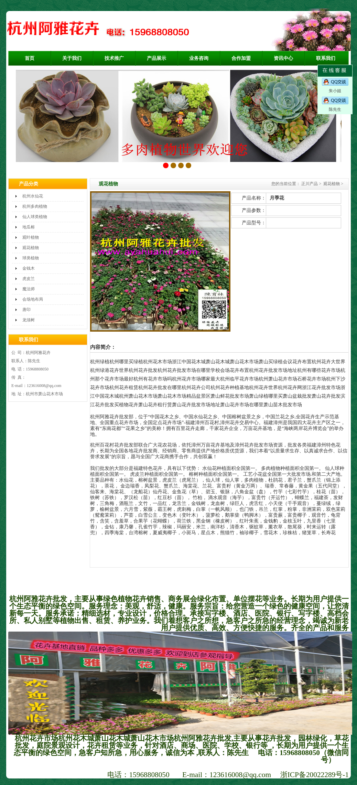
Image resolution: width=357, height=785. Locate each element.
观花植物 (30, 247)
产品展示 (156, 58)
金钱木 (28, 268)
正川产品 (309, 183)
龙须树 (28, 320)
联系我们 (325, 58)
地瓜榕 (28, 227)
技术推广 (114, 58)
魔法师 (28, 289)
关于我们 (72, 58)
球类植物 (30, 258)
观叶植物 (30, 237)
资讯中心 (283, 58)
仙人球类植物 (34, 216)
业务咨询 (198, 58)
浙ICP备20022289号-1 (314, 775)
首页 (29, 58)
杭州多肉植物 (34, 206)
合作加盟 (241, 58)
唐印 (26, 309)
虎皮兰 (28, 278)
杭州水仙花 (32, 196)
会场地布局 (32, 299)
